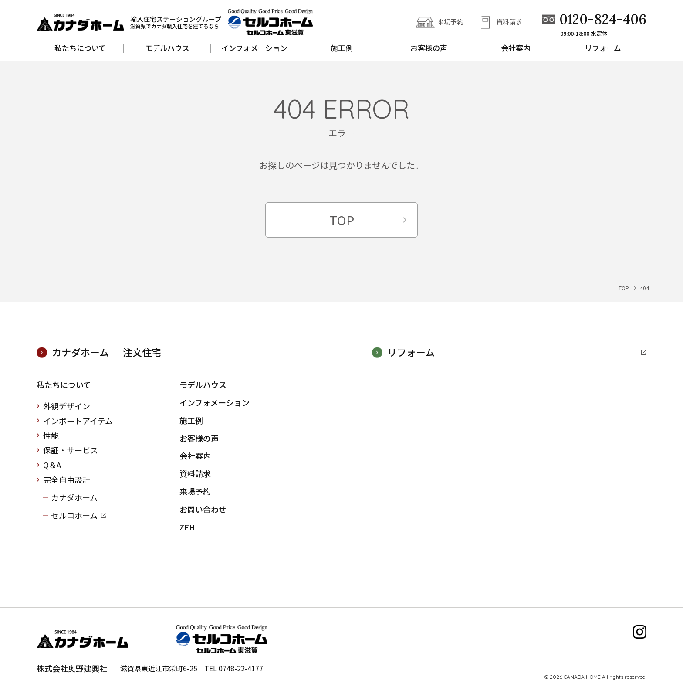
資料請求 (509, 21)
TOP (341, 220)
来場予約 (450, 21)
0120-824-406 (602, 19)
